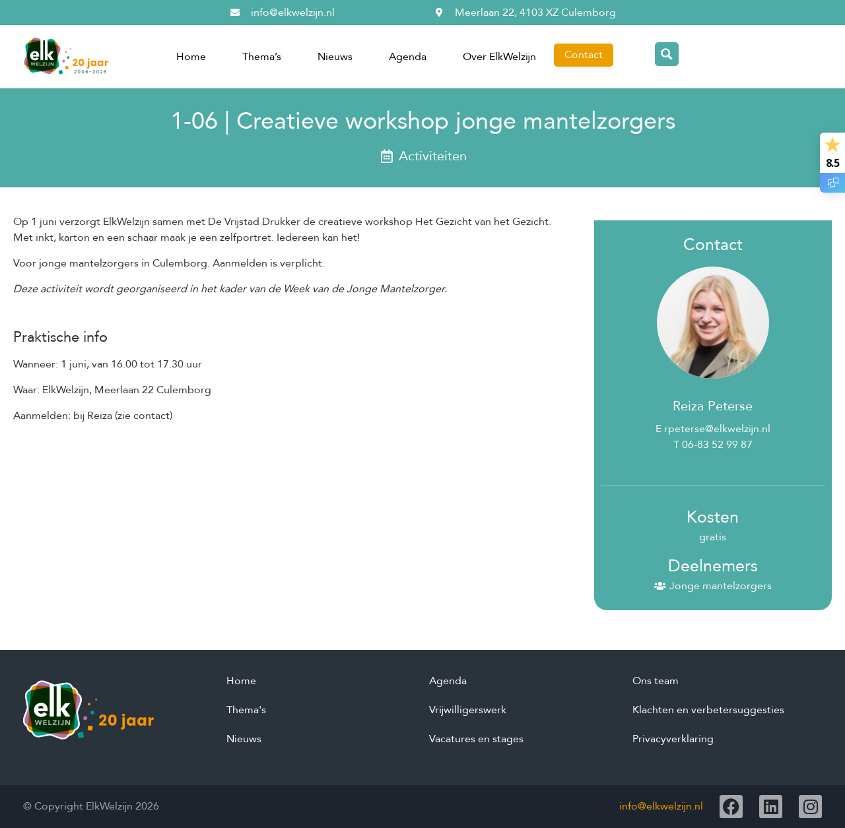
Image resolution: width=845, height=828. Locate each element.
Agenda (407, 56)
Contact (583, 55)
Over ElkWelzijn (499, 56)
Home (191, 56)
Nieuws (335, 56)
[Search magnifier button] (667, 54)
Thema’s (261, 56)
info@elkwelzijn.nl (661, 806)
